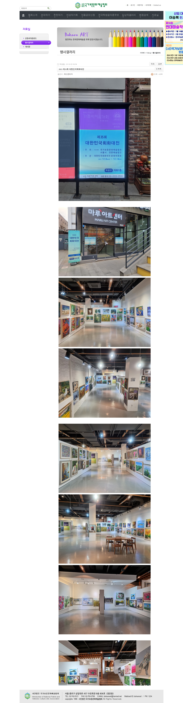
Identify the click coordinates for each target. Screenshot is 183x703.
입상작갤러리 (129, 15)
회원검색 (143, 15)
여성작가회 (72, 15)
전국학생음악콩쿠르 (108, 15)
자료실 (155, 15)
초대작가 (45, 15)
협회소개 (32, 15)
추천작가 (58, 15)
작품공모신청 (88, 15)
